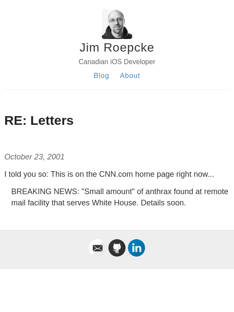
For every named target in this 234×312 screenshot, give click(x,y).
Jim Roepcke (117, 47)
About (130, 75)
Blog (101, 75)
